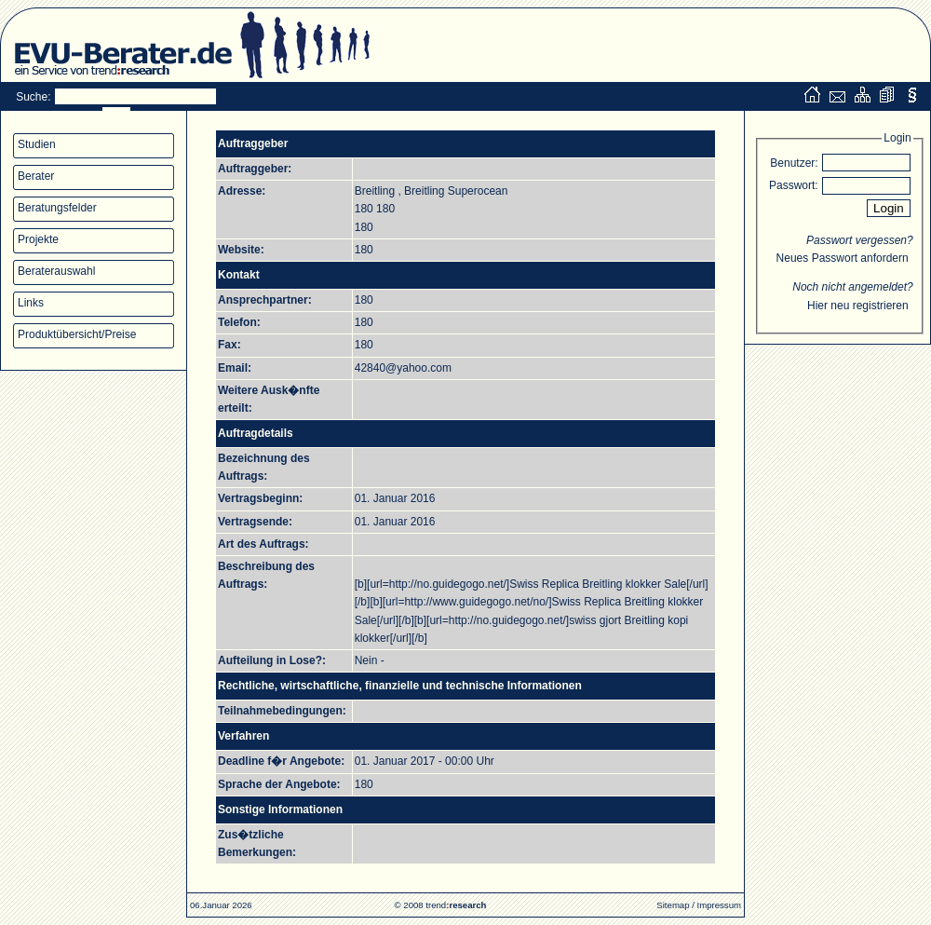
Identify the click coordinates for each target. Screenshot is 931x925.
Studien (37, 144)
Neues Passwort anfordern (842, 258)
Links (31, 302)
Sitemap (672, 905)
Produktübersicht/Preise (77, 334)
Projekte (38, 239)
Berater (36, 176)
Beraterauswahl (56, 271)
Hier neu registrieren (858, 305)
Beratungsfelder (57, 207)
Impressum (719, 905)
